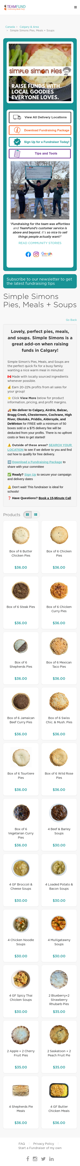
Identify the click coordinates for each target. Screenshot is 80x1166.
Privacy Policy (43, 1143)
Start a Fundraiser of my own (40, 1148)
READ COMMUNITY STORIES (40, 243)
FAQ (22, 1143)
